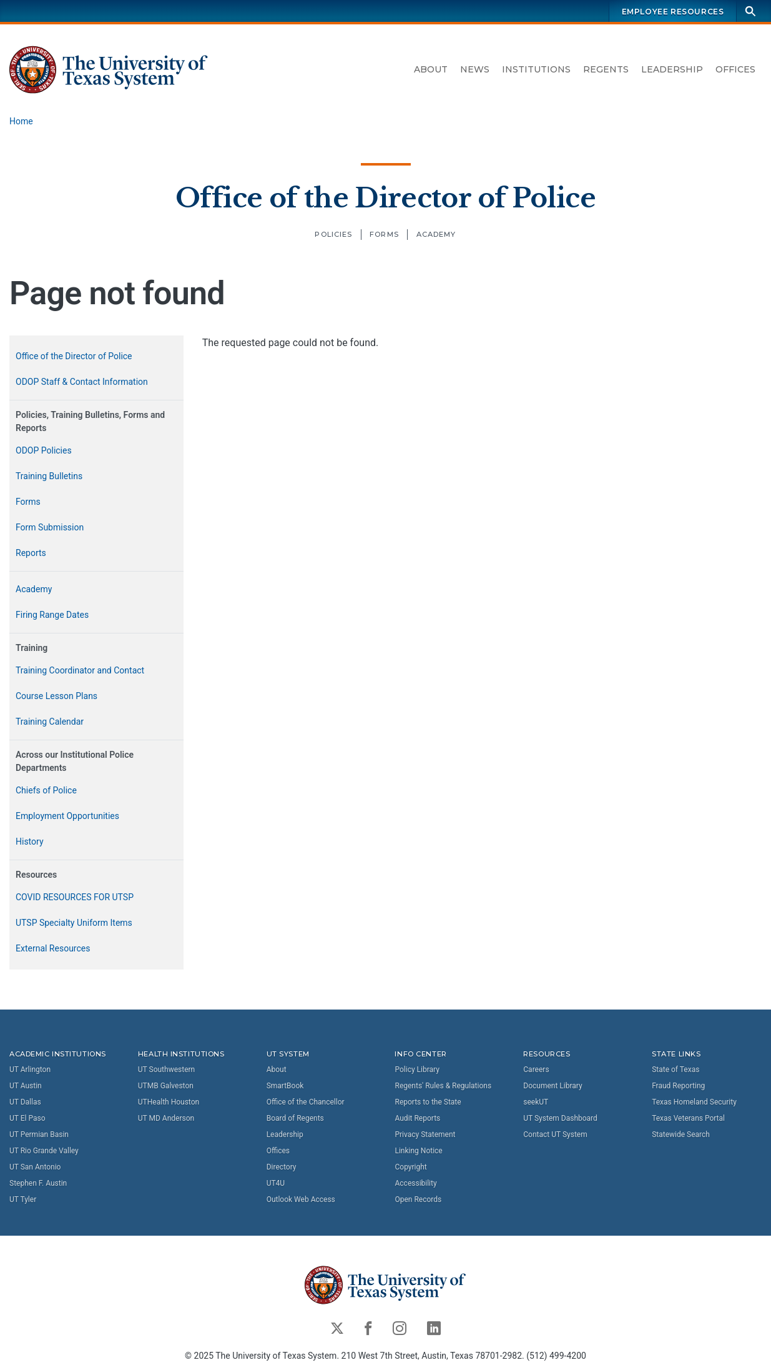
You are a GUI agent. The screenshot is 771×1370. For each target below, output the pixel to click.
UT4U (276, 1183)
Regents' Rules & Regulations (443, 1085)
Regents (606, 69)
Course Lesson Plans (56, 696)
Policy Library (417, 1069)
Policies (333, 234)
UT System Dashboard (560, 1118)
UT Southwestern (166, 1069)
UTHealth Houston (168, 1102)
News (474, 69)
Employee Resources (673, 11)
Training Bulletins (49, 476)
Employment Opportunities (67, 816)
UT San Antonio (35, 1167)
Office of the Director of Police (385, 197)
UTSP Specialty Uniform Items (74, 923)
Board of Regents (295, 1118)
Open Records (418, 1199)
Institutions (536, 69)
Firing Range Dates (52, 615)
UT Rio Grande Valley (44, 1150)
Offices (735, 69)
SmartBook (285, 1085)
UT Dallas (25, 1102)
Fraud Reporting (678, 1085)
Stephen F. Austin (38, 1183)
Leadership (672, 69)
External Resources (53, 948)
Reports (31, 553)
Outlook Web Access (301, 1199)
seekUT (535, 1102)
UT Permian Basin (39, 1134)
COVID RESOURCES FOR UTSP (75, 897)
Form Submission (50, 527)
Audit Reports (417, 1118)
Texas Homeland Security (694, 1102)
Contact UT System (555, 1134)
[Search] (750, 11)
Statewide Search (681, 1134)
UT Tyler (22, 1199)
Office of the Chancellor (306, 1102)
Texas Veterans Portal (688, 1118)
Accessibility (415, 1183)
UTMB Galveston (166, 1085)
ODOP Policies (44, 450)
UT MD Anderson (166, 1118)
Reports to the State (428, 1102)
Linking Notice (418, 1150)
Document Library (552, 1085)
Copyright (410, 1167)
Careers (536, 1069)
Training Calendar (50, 722)
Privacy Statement (425, 1134)
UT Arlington (30, 1069)
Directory (282, 1167)
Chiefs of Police (46, 790)
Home (21, 121)
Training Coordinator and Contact (80, 670)
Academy (436, 234)
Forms (384, 234)
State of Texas (675, 1069)
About (431, 69)
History (30, 841)
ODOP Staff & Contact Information (82, 382)
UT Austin (25, 1085)
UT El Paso (27, 1118)
